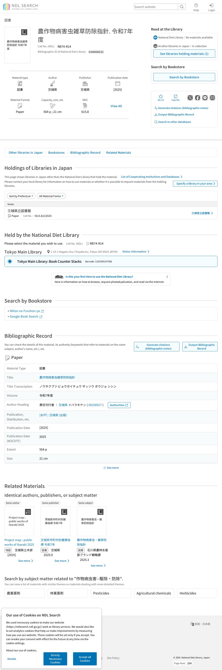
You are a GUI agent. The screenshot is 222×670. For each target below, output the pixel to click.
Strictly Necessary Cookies (55, 658)
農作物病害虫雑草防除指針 (57, 377)
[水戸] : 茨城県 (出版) (53, 415)
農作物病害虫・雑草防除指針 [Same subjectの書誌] (92, 542)
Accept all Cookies (85, 658)
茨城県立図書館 (203, 213)
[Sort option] (21, 196)
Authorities (119, 405)
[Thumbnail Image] (20, 521)
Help (196, 7)
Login (211, 7)
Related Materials (118, 152)
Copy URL (175, 97)
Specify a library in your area (196, 183)
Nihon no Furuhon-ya (27, 310)
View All (116, 106)
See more (26, 561)
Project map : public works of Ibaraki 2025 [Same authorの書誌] (19, 542)
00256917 (95, 405)
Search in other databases (172, 122)
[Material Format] (51, 196)
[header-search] (160, 7)
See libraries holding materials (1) (184, 53)
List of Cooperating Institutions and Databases (152, 177)
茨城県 (63, 405)
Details (11, 659)
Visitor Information (136, 251)
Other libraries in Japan (26, 152)
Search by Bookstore (184, 77)
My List (161, 97)
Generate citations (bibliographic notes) (181, 108)
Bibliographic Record (85, 152)
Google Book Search (26, 316)
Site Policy (113, 658)
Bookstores (56, 152)
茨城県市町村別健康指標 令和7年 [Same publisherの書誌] (55, 542)
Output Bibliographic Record (174, 114)
